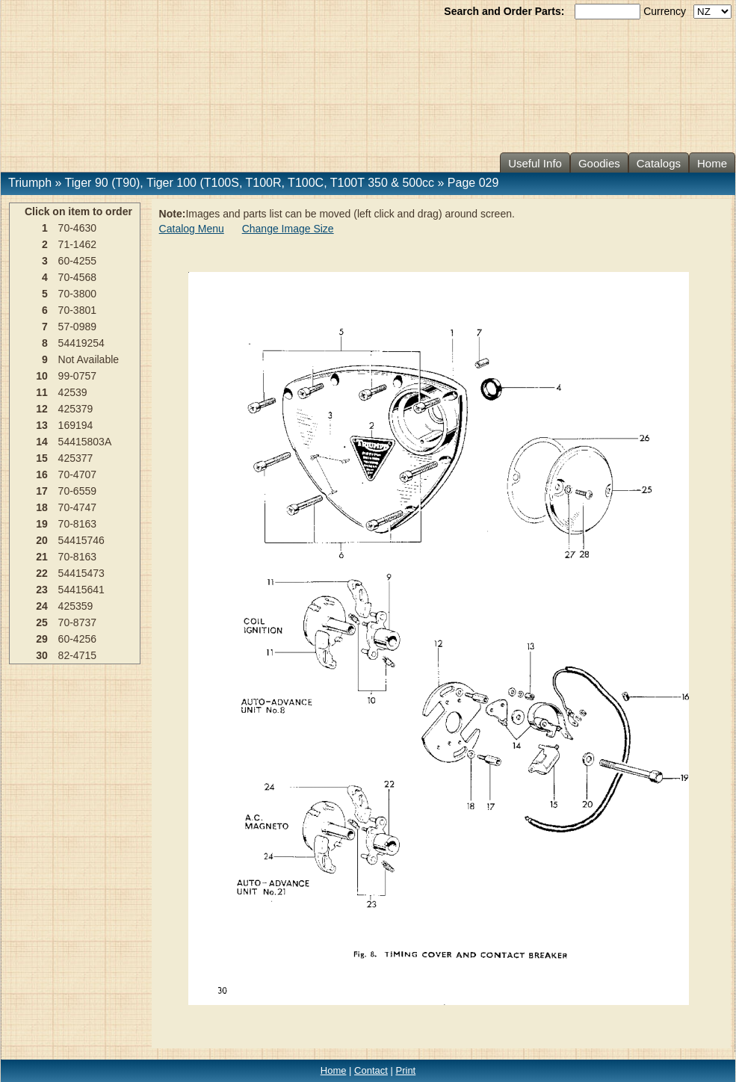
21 (42, 557)
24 (42, 606)
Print (406, 1070)
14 (42, 442)
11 (42, 392)
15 (42, 458)
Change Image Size (288, 229)
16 (42, 474)
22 (42, 573)
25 (42, 622)
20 (42, 540)
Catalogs (659, 163)
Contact (371, 1070)
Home (712, 163)
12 (42, 409)
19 (42, 524)
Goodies (599, 163)
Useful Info (535, 163)
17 (42, 491)
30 (42, 655)
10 (42, 376)
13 (42, 425)
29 (42, 639)
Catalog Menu (191, 229)
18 (42, 507)
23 (42, 590)
